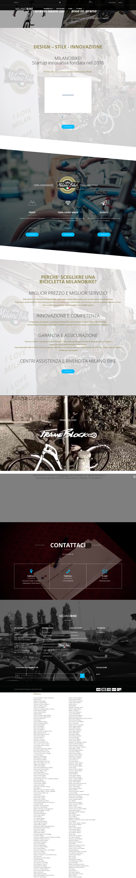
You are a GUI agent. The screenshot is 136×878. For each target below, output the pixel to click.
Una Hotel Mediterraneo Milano (43, 772)
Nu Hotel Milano (74, 766)
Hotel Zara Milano (39, 848)
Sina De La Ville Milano (40, 812)
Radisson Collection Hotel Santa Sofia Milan (82, 825)
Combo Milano (73, 779)
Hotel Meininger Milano (76, 755)
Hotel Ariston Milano (40, 787)
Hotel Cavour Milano (40, 782)
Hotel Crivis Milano (39, 866)
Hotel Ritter (72, 848)
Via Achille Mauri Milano (76, 866)
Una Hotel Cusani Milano (76, 726)
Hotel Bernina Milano (75, 741)
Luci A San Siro (73, 764)
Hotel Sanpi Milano (39, 820)
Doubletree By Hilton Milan (42, 863)
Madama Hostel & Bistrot (76, 872)
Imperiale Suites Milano (76, 768)
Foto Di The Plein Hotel (41, 747)
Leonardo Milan (38, 809)
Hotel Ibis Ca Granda (75, 761)
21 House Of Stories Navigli (42, 758)
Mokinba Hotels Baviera (41, 845)
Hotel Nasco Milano (40, 804)
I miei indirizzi (75, 640)
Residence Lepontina (75, 734)
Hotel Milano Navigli (75, 782)
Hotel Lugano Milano (75, 731)
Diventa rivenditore (49, 655)
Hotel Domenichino (39, 723)
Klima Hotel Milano (39, 730)
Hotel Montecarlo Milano (76, 796)
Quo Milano (72, 806)
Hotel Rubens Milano (40, 829)
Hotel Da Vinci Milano (75, 812)
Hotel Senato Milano (40, 858)
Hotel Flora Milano (39, 834)
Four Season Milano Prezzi (42, 875)
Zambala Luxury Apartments (42, 872)
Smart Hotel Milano (39, 771)
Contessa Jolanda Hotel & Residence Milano (47, 842)
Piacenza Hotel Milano (75, 844)
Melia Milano (37, 704)
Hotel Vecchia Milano (75, 717)
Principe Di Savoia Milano (41, 709)
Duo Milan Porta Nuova (76, 858)
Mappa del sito (47, 661)
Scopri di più (68, 129)
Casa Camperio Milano (76, 771)
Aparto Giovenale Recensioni (77, 788)
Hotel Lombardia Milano (41, 728)
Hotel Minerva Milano (75, 790)
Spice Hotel (72, 861)
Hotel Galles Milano (75, 733)
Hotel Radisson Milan (40, 715)
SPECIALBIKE (60, 9)
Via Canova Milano (74, 842)
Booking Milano (73, 777)
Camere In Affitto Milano (41, 874)
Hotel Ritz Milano (39, 734)
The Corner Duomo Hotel (41, 749)
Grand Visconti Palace (75, 722)
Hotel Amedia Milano (40, 850)
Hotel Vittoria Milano (75, 758)
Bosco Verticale (73, 728)
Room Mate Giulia (39, 802)
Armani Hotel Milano (40, 780)
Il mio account (75, 633)
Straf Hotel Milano (39, 777)
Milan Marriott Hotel (40, 737)
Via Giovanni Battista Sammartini (79, 870)
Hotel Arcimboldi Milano (76, 749)
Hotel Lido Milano (74, 737)
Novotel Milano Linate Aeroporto (44, 703)
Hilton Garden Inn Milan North (43, 736)
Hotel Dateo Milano (75, 780)
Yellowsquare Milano (75, 864)
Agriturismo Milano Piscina (77, 850)
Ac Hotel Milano (38, 760)
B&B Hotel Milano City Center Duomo (80, 723)
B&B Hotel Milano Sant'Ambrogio (79, 799)
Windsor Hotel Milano (40, 761)
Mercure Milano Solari (40, 711)
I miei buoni (74, 646)
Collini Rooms (73, 709)
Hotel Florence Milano (75, 807)
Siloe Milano (72, 818)
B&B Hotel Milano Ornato (41, 739)
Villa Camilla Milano (74, 820)
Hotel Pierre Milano (39, 741)
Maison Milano (73, 794)
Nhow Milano (38, 752)
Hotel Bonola (38, 861)
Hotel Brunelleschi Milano (41, 806)
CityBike (79, 9)
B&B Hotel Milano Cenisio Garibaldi (44, 796)
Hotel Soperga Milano (75, 804)
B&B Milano (72, 711)
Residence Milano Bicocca (41, 844)
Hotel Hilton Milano (74, 815)
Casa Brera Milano (74, 756)
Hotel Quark (72, 772)
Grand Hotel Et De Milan (76, 730)
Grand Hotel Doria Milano (41, 774)
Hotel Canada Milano (75, 785)
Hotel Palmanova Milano (41, 779)
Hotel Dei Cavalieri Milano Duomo (44, 714)
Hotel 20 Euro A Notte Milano (78, 813)
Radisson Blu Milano (40, 706)
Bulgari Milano (38, 718)
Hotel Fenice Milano (75, 707)
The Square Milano (39, 823)
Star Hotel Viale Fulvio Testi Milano (44, 855)
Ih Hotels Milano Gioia (40, 775)
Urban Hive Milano (39, 790)
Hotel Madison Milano (40, 870)
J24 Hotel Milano (39, 742)
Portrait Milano (38, 864)
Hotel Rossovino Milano (76, 802)
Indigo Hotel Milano (40, 769)
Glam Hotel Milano (39, 733)
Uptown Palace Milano (75, 760)
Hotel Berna (37, 799)
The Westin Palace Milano (41, 750)
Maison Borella (38, 877)
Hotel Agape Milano (75, 736)
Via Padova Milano (74, 877)
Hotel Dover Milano (75, 745)
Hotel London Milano (75, 852)
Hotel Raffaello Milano (40, 726)
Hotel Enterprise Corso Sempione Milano (46, 783)
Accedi (120, 2)
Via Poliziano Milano (75, 837)
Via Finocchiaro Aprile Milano (42, 720)
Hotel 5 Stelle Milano (75, 832)
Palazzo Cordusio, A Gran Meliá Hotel (45, 859)
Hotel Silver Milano (39, 837)
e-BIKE (70, 9)
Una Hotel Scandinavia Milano (43, 753)
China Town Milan (74, 791)
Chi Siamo (46, 658)
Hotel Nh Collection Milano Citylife (44, 794)
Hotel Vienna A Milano (75, 847)
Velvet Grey (72, 839)
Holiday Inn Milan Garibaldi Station (44, 831)
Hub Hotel (72, 874)
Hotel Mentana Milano (40, 826)
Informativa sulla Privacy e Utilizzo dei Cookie (54, 645)
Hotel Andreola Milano (75, 720)
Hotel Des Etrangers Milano (77, 752)
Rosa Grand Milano (39, 853)
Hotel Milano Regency (40, 847)
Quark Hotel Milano (75, 787)
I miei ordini (74, 637)
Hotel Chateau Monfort (76, 706)
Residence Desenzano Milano (78, 747)
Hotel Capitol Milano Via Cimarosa (44, 807)
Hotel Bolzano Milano (75, 793)
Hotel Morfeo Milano (40, 788)
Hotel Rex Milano (39, 840)
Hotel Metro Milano (40, 801)
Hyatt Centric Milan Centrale (77, 828)
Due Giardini (72, 863)
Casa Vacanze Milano (75, 829)
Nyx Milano (37, 793)
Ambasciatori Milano (75, 704)
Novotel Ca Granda (39, 745)
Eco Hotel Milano (39, 825)
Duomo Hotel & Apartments (42, 722)
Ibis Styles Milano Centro (41, 755)
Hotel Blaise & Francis (40, 869)
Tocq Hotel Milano (74, 718)
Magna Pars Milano (39, 836)
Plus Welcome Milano (40, 764)
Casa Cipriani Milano (75, 836)
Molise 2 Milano (73, 715)
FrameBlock (48, 9)
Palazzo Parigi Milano (40, 707)
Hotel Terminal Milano (75, 703)
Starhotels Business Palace (42, 791)
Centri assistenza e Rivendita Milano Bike (54, 641)
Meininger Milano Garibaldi (77, 817)
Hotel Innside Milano (40, 717)
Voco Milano (72, 826)
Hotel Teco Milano (39, 856)
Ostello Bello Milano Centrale (78, 856)
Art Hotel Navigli (74, 742)
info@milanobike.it (104, 586)
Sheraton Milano (74, 845)
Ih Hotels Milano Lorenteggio (42, 839)
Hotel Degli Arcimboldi (40, 828)
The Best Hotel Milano (75, 775)
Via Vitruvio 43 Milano (75, 840)
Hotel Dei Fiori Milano (75, 801)
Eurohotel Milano (39, 817)
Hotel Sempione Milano (76, 750)
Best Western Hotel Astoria (42, 832)
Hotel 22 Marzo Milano (76, 774)
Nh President (37, 821)
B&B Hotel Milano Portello (42, 815)
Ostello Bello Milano (75, 859)
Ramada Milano (73, 855)
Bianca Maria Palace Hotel (42, 756)
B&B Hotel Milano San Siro (42, 768)
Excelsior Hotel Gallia (75, 769)
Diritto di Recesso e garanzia (52, 652)
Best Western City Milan (41, 867)
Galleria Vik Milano (74, 823)
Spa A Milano (73, 821)
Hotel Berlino (73, 875)
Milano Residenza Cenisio (76, 869)
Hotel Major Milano (75, 834)
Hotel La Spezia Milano (76, 783)
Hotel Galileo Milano (75, 763)
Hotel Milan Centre (74, 753)
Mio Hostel (72, 831)
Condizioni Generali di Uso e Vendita (54, 649)
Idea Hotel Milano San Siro (42, 766)
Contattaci (46, 637)
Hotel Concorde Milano (76, 809)
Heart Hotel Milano (39, 712)
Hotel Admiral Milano (40, 818)
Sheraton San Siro (39, 744)
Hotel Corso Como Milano (77, 853)
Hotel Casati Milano (75, 744)
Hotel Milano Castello (40, 763)
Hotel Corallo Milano (75, 714)
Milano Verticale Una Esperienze (43, 813)
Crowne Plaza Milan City (41, 798)
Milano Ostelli (73, 810)
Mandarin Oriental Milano (41, 810)
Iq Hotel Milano (73, 867)
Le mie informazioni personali (79, 643)
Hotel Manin (37, 725)
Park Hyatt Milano (74, 739)
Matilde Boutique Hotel (76, 712)
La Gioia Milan (73, 798)
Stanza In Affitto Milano (41, 852)
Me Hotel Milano (39, 785)
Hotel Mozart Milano (75, 725)
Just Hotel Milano (39, 731)
